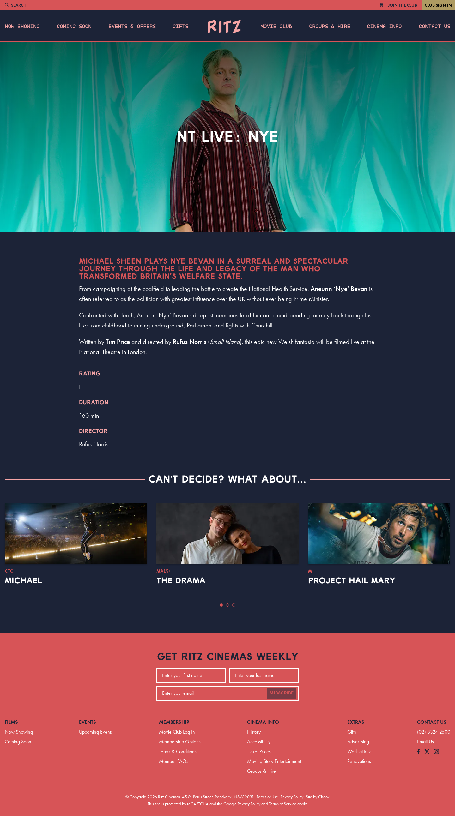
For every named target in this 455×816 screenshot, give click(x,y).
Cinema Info (384, 26)
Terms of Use (267, 797)
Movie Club (276, 26)
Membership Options (180, 741)
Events (87, 722)
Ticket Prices (259, 751)
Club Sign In (438, 5)
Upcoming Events (96, 732)
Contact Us (434, 26)
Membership (174, 722)
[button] (221, 605)
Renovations (359, 761)
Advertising (358, 741)
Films (11, 722)
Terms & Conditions (178, 751)
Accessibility (258, 741)
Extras (355, 722)
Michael (23, 581)
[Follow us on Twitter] (426, 752)
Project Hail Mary (351, 581)
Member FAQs (173, 761)
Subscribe (282, 693)
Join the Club (402, 5)
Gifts (180, 26)
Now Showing (22, 26)
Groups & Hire (329, 26)
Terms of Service (282, 804)
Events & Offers (132, 26)
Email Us (425, 741)
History (254, 732)
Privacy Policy (292, 797)
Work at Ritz (359, 751)
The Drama (180, 581)
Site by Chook (318, 797)
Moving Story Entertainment (274, 761)
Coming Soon (74, 26)
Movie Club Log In (177, 732)
